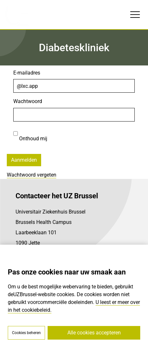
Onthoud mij (30, 134)
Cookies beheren (26, 333)
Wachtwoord (27, 101)
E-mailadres (26, 73)
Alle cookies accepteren (94, 333)
